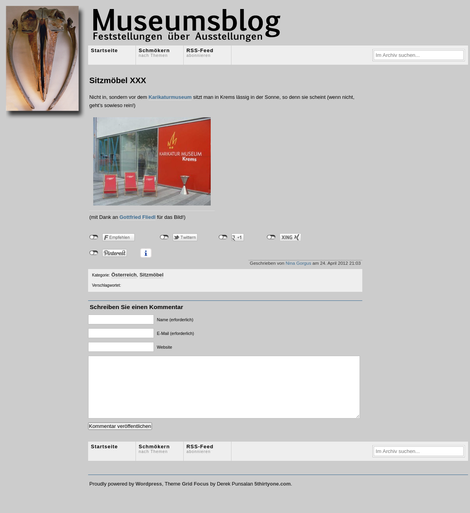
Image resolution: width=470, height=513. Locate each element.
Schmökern (154, 52)
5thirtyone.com (272, 495)
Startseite (104, 50)
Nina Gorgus (298, 263)
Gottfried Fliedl (137, 217)
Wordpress (149, 495)
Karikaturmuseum (170, 97)
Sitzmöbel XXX (117, 80)
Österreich (124, 275)
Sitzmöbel (151, 275)
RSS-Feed (199, 52)
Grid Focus (195, 495)
